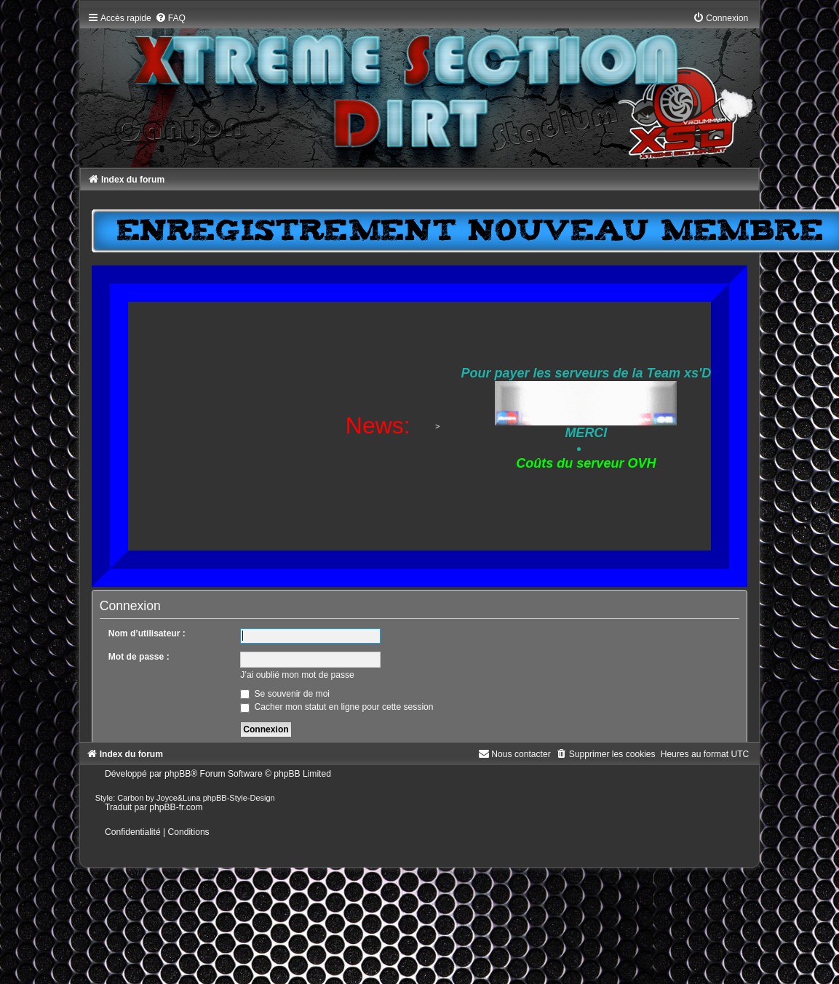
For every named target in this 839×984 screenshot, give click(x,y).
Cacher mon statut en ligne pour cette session (336, 707)
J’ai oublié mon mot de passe (297, 675)
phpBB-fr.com (175, 807)
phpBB (177, 774)
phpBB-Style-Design (239, 797)
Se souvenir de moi (285, 694)
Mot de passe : (139, 657)
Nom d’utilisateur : (147, 633)
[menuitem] (170, 18)
